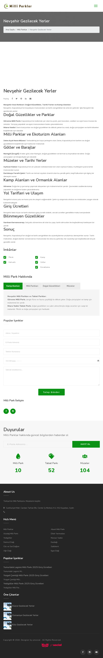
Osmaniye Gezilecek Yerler (25, 615)
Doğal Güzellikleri (51, 286)
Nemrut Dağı (8, 542)
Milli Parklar (8, 529)
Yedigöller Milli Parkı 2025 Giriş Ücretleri (23, 583)
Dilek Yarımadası (58, 533)
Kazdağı (54, 542)
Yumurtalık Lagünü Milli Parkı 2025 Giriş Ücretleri (27, 567)
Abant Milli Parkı (58, 529)
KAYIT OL (85, 444)
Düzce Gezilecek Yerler (23, 605)
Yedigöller (7, 538)
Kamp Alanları (13, 286)
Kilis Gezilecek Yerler (22, 624)
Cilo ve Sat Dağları (11, 546)
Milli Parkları (32, 286)
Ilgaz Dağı (55, 550)
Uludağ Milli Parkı (10, 533)
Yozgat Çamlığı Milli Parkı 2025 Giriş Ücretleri (25, 575)
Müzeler (71, 286)
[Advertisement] (51, 62)
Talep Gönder (51, 392)
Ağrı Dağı (7, 550)
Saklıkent (55, 546)
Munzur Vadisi (57, 538)
